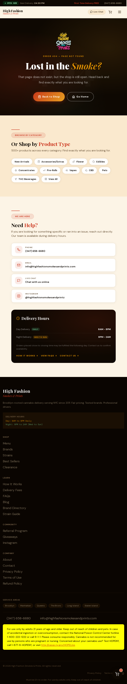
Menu (7, 443)
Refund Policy (12, 583)
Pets (104, 170)
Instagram (10, 543)
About (7, 560)
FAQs (6, 496)
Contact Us (69, 355)
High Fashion (13, 12)
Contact (9, 566)
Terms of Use (12, 577)
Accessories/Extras (51, 161)
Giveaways (10, 537)
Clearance (10, 467)
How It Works (27, 355)
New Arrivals (22, 161)
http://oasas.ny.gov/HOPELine (58, 645)
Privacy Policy (13, 571)
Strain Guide (11, 514)
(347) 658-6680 (113, 3)
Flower (78, 161)
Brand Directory (14, 508)
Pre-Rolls (50, 170)
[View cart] (117, 674)
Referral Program (15, 531)
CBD (89, 170)
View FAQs (49, 355)
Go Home (80, 96)
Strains (8, 455)
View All (51, 179)
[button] (98, 12)
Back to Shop (49, 96)
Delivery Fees (12, 490)
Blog (6, 502)
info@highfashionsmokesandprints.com (68, 618)
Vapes (71, 170)
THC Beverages (25, 179)
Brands (8, 449)
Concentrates (25, 170)
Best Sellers (11, 461)
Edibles (98, 161)
